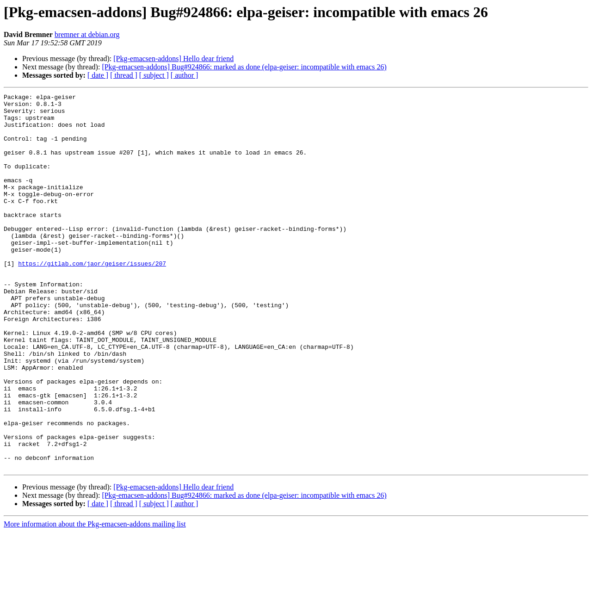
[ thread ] (123, 75)
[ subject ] (154, 75)
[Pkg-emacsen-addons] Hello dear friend (173, 58)
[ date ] (97, 75)
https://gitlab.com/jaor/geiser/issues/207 (92, 298)
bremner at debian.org (87, 34)
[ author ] (184, 75)
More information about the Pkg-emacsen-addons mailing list (95, 599)
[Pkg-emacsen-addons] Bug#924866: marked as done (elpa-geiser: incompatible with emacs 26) (244, 67)
